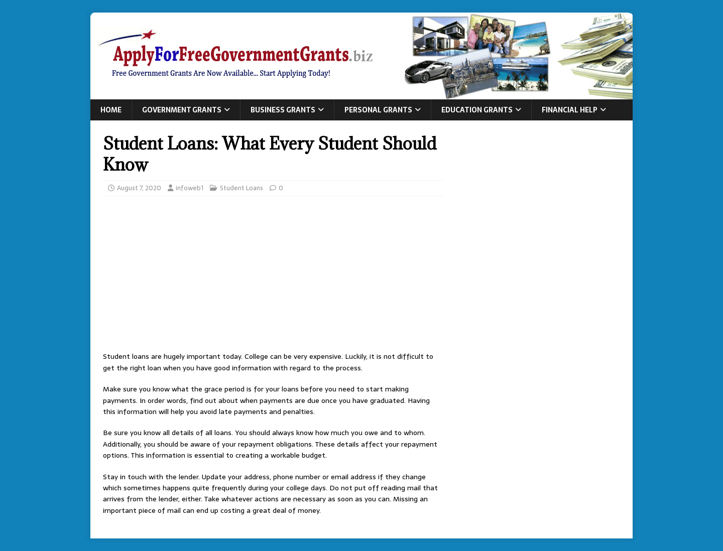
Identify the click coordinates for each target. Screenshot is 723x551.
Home (111, 109)
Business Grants (283, 109)
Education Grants (477, 109)
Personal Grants (378, 109)
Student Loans (241, 188)
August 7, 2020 (139, 188)
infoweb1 (189, 188)
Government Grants (181, 109)
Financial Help (569, 109)
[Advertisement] (273, 276)
